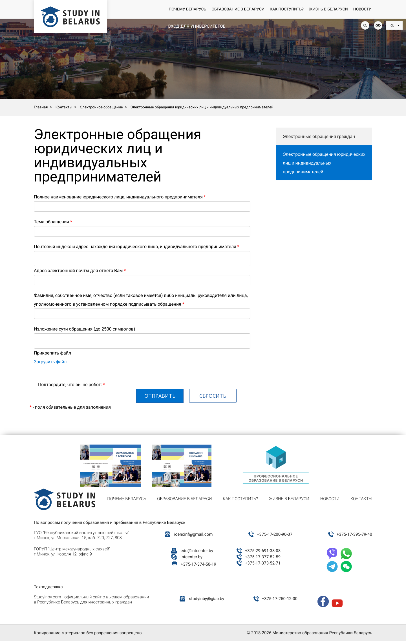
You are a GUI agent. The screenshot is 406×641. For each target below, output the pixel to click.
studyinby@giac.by (206, 598)
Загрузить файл (50, 361)
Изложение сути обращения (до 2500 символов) (84, 329)
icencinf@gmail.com (193, 534)
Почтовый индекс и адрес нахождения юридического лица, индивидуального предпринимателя (136, 246)
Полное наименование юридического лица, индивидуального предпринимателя (120, 197)
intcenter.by (191, 556)
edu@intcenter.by (197, 550)
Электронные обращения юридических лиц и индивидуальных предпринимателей (324, 163)
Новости (362, 9)
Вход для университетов (196, 26)
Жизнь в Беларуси (328, 9)
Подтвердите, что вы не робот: (71, 384)
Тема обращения (53, 221)
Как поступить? (287, 9)
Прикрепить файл (52, 353)
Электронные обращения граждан (319, 136)
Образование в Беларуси (237, 9)
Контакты (361, 498)
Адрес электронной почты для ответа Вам (80, 270)
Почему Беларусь (187, 9)
